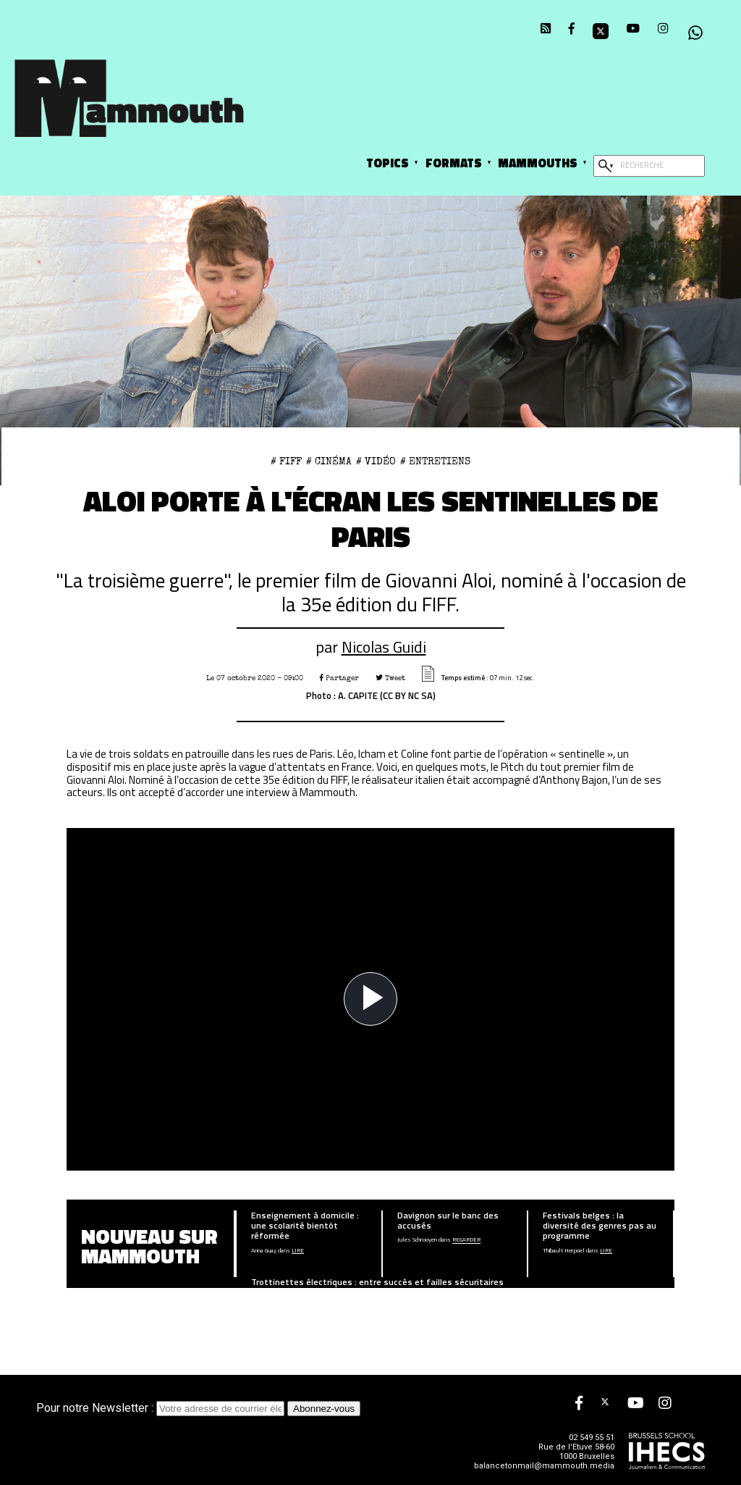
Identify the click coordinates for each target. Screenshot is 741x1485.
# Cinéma (329, 461)
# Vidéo (376, 461)
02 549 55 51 (591, 1437)
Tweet (390, 678)
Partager (339, 678)
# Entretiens (435, 461)
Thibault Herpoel (564, 1251)
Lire (298, 1251)
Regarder (466, 1240)
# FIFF (286, 461)
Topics (387, 163)
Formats (453, 163)
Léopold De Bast (271, 1296)
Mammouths (537, 163)
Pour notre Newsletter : (161, 1408)
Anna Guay (263, 1251)
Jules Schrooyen (417, 1240)
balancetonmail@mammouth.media (544, 1466)
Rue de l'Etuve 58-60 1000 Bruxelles (576, 1451)
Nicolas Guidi (384, 646)
